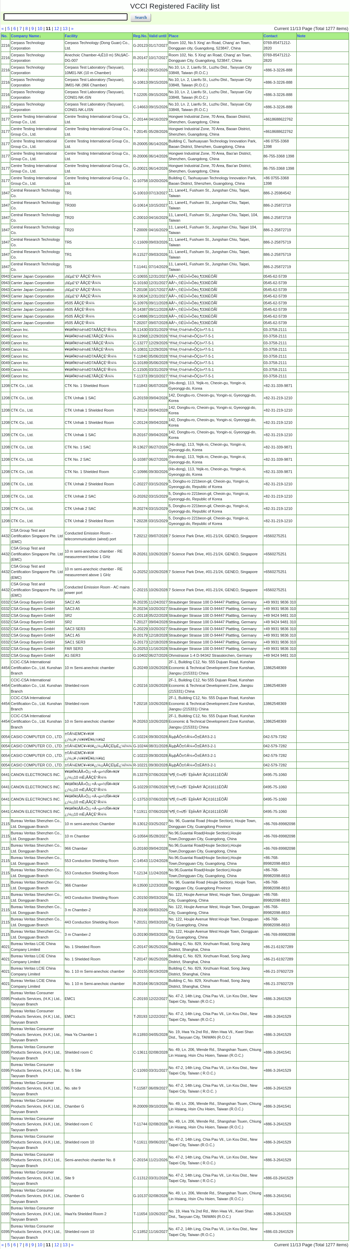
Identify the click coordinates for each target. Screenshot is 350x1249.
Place (173, 36)
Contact (271, 36)
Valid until (157, 36)
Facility (71, 36)
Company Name (25, 36)
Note (301, 36)
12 (56, 28)
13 (65, 28)
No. (4, 36)
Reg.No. (140, 36)
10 (39, 28)
